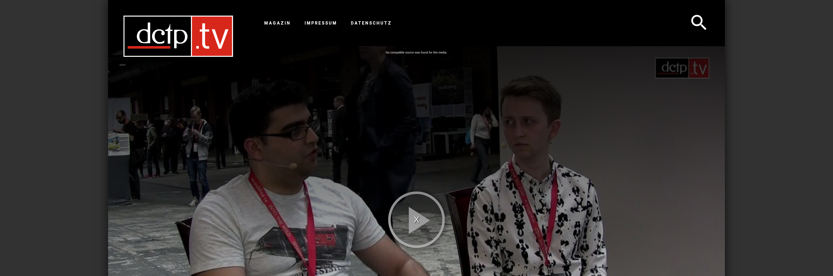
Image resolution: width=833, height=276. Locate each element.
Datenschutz (371, 23)
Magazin (277, 23)
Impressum (320, 23)
